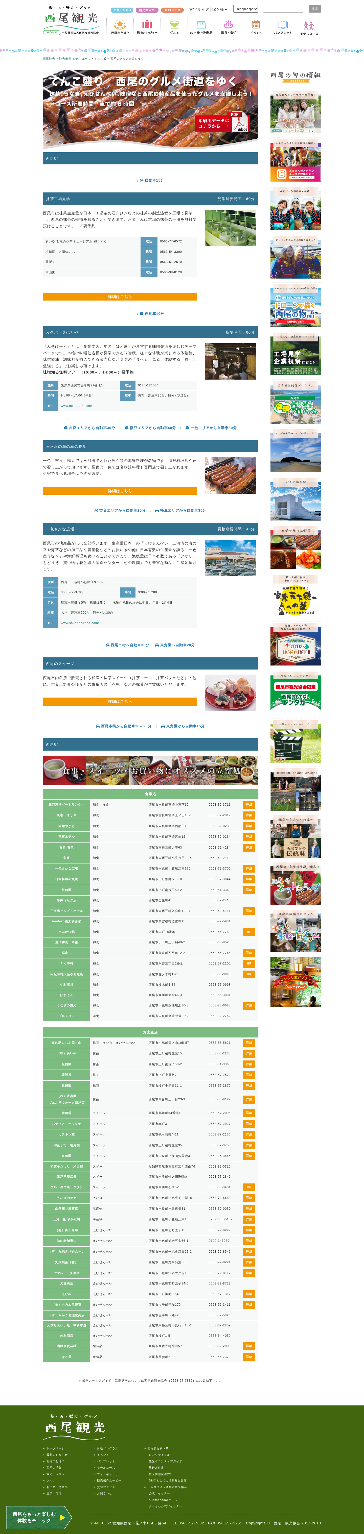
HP (249, 932)
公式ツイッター (157, 1493)
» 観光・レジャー (55, 1474)
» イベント (101, 1454)
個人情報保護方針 (158, 1474)
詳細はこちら (120, 296)
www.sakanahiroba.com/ (80, 623)
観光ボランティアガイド (163, 1461)
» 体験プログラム (106, 1448)
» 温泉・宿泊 (52, 1493)
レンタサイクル (157, 1454)
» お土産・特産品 (55, 1487)
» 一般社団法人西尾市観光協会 (165, 1487)
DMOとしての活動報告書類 (165, 1480)
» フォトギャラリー (107, 1474)
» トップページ (54, 1448)
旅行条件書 (154, 1467)
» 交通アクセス (104, 1487)
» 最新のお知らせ (55, 1454)
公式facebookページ (161, 1499)
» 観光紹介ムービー (107, 1480)
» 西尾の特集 (52, 1467)
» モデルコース (104, 1467)
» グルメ (49, 1480)
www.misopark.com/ (76, 406)
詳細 (249, 804)
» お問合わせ (103, 1493)
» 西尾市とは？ (54, 1461)
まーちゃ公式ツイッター (163, 1506)
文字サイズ (200, 9)
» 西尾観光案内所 (156, 1448)
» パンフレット (104, 1461)
